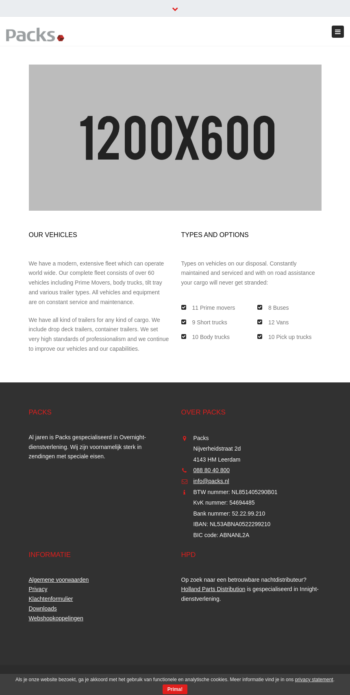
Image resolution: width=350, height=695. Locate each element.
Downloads (43, 608)
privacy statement (314, 679)
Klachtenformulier (51, 599)
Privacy (38, 589)
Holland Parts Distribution (213, 589)
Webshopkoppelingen (56, 618)
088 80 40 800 (211, 470)
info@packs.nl (211, 481)
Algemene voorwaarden (59, 579)
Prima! (175, 689)
